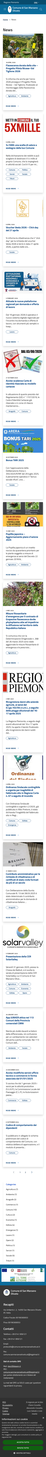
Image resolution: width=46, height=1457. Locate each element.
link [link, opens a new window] (10, 1437)
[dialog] (23, 1436)
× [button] (43, 1418)
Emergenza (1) (12, 1230)
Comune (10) (11, 1209)
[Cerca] (40, 9)
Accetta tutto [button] (23, 1442)
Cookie (5, 1410)
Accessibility (7, 1405)
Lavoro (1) (10, 1235)
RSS (4, 1402)
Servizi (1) (10, 1250)
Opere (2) (10, 1240)
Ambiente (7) (11, 1194)
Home (5, 19)
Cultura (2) (10, 1214)
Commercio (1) (12, 1204)
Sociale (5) (10, 1255)
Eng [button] (37, 2)
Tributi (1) (10, 1260)
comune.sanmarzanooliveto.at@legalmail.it (21, 1372)
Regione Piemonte (11, 2)
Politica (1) (10, 1245)
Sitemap (5, 1413)
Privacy (5, 1408)
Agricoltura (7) (12, 1189)
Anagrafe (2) (11, 1199)
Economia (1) (11, 1219)
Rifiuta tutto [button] (23, 1448)
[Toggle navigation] (4, 9)
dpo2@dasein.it (14, 1366)
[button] (23, 1453)
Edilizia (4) (10, 1224)
